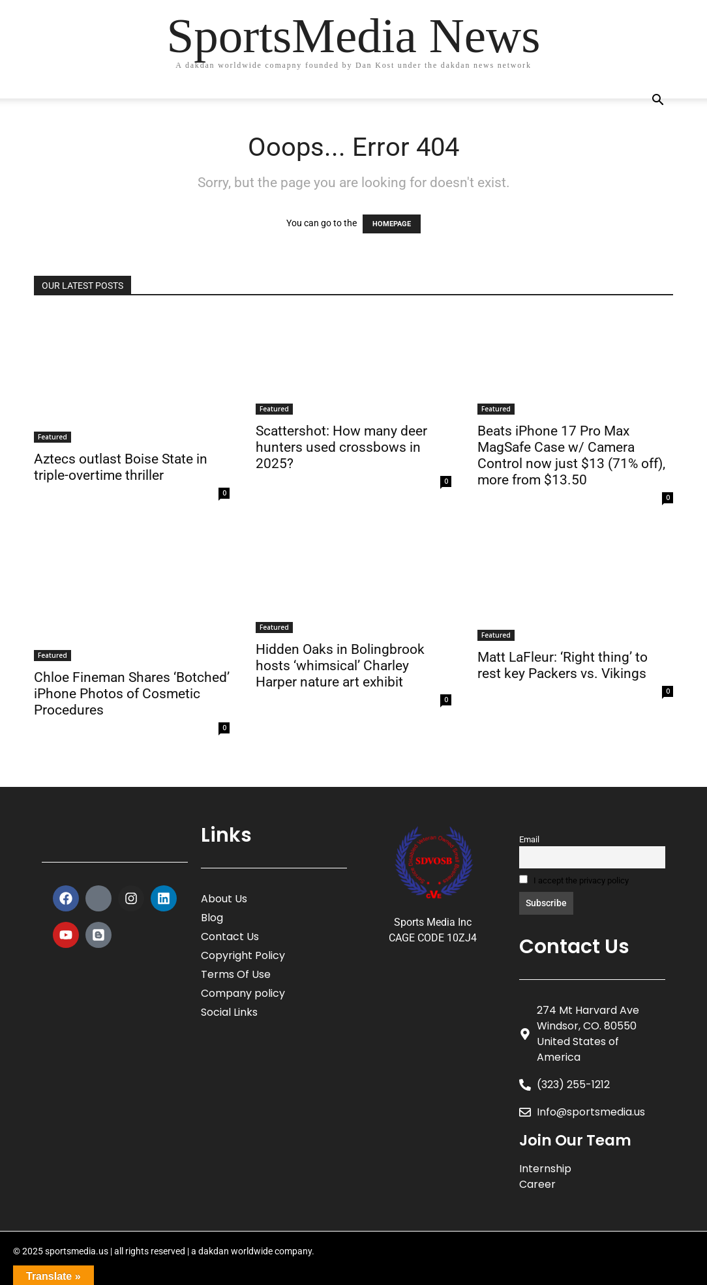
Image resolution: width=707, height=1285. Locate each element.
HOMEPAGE (391, 224)
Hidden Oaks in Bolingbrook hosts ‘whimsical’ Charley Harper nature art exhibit (340, 666)
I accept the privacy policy (574, 880)
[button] (657, 101)
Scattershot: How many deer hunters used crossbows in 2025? (341, 447)
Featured (52, 436)
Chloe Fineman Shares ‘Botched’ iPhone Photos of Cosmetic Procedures (132, 694)
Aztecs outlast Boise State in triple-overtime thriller (120, 467)
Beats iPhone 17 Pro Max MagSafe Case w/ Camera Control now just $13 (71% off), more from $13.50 (571, 455)
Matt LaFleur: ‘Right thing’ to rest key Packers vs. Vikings (562, 665)
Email (529, 839)
